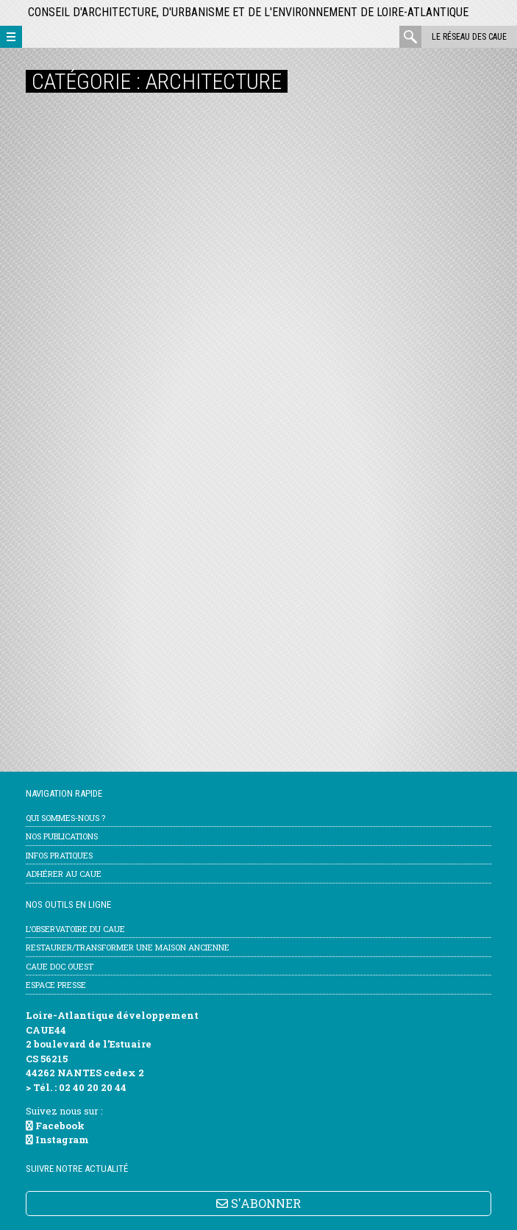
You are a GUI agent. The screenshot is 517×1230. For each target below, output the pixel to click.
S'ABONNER (258, 1203)
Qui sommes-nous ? (65, 817)
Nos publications (62, 836)
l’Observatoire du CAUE (75, 928)
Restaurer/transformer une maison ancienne (127, 947)
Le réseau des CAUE (469, 37)
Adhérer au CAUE (63, 873)
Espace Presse (56, 984)
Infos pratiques (59, 855)
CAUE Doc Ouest (59, 966)
